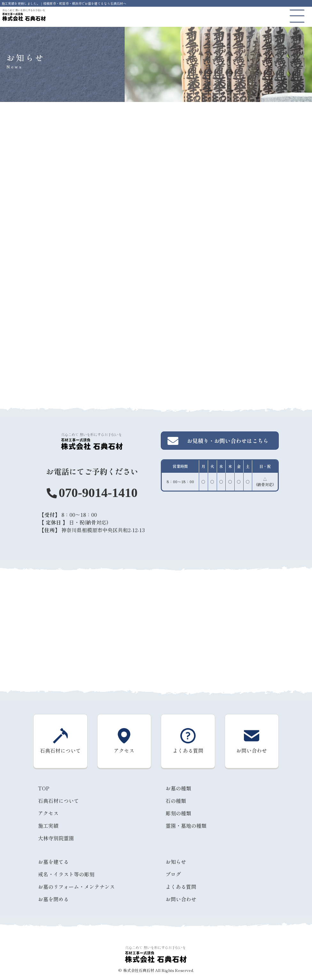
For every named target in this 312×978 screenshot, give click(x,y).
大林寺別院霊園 (56, 838)
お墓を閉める (53, 899)
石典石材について (58, 800)
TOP (43, 788)
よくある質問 (181, 886)
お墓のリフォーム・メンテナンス (76, 886)
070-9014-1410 (98, 492)
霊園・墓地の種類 (186, 825)
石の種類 (176, 800)
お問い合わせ (181, 899)
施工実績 (48, 825)
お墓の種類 (178, 788)
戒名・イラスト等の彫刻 (66, 874)
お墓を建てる (53, 861)
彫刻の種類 (178, 813)
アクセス (48, 813)
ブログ (173, 874)
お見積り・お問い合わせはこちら (218, 440)
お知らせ (176, 861)
